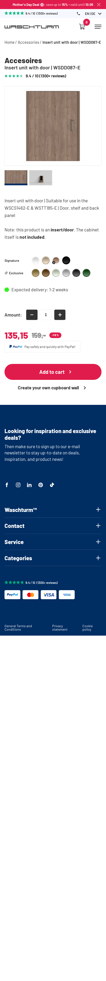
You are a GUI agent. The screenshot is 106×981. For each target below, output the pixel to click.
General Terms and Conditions (18, 627)
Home (10, 42)
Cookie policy (87, 627)
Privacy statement (60, 627)
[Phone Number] (78, 14)
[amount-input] (46, 315)
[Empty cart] (82, 26)
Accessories (28, 42)
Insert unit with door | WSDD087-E (71, 42)
